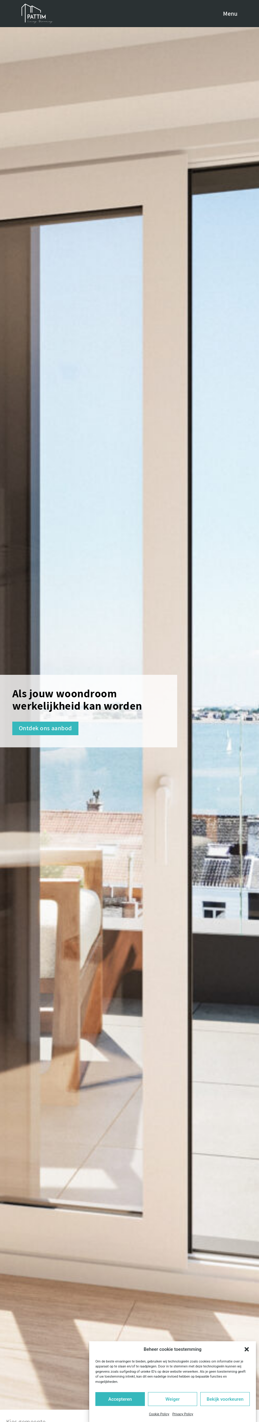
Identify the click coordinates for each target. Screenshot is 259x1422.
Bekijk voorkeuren (225, 1399)
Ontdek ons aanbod (45, 728)
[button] (247, 1349)
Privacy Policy (182, 1414)
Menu (230, 14)
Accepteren (120, 1399)
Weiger (172, 1399)
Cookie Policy (159, 1414)
